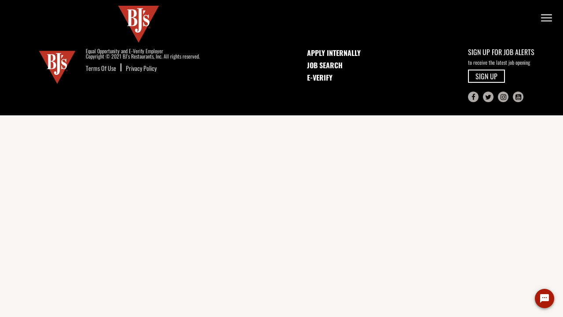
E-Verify (320, 77)
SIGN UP (486, 76)
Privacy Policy (141, 68)
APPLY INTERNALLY (334, 53)
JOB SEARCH (325, 65)
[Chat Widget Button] (544, 298)
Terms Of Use (101, 68)
